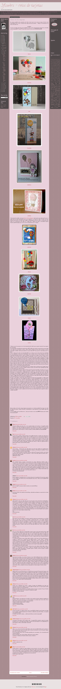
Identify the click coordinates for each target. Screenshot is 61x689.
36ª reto (55, 66)
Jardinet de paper (16, 618)
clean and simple (57, 78)
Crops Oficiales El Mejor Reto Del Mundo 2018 (49, 12)
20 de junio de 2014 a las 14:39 (21, 499)
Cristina (57, 79)
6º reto (54, 76)
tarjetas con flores (55, 104)
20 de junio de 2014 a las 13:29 (20, 490)
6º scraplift (57, 76)
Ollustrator (34, 686)
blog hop (53, 78)
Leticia (54, 92)
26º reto (53, 63)
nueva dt (55, 95)
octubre (4, 47)
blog (3, 12)
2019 (2, 35)
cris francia (54, 79)
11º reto (54, 59)
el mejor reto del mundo (55, 83)
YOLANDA (29, 148)
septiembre (4, 48)
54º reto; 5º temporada (54, 73)
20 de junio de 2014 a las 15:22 (19, 530)
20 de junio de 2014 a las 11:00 (21, 475)
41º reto (57, 68)
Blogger (45, 686)
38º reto (15, 418)
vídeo (52, 107)
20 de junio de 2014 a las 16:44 (24, 569)
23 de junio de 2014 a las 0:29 (22, 609)
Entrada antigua (44, 672)
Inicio (30, 672)
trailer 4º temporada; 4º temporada (55, 105)
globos (18, 418)
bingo (51, 78)
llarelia (14, 490)
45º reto (57, 69)
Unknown (14, 447)
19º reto (54, 60)
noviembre (4, 45)
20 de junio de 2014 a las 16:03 (21, 555)
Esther (14, 424)
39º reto (53, 67)
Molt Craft (15, 609)
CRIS (29, 111)
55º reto (58, 73)
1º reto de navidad (56, 61)
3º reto (56, 67)
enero (4, 88)
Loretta (14, 460)
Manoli (54, 93)
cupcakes (55, 80)
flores (56, 89)
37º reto (58, 66)
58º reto (56, 74)
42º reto (59, 68)
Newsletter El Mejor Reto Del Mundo (35, 14)
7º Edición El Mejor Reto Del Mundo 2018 (13, 12)
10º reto (52, 59)
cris (51, 79)
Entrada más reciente (15, 672)
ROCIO (29, 54)
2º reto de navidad (56, 64)
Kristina (52, 92)
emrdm (56, 88)
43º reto (52, 69)
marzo (4, 85)
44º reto (54, 69)
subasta (52, 103)
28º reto (58, 63)
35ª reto (53, 66)
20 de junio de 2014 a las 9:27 (19, 434)
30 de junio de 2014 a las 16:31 (21, 640)
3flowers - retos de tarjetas (21, 6)
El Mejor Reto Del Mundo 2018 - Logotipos (10, 14)
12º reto (56, 59)
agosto (4, 50)
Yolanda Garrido (16, 569)
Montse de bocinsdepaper (28, 218)
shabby (59, 102)
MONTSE (29, 247)
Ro (13, 530)
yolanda (57, 107)
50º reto (55, 72)
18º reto (52, 60)
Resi (13, 434)
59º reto (58, 74)
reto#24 (56, 99)
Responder (14, 457)
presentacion (58, 96)
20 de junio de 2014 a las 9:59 (21, 447)
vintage (55, 107)
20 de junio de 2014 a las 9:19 (20, 424)
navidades (52, 95)
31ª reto (53, 65)
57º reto (53, 74)
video (59, 106)
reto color (57, 98)
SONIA (29, 318)
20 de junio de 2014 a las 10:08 (21, 460)
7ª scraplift (55, 77)
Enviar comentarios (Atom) (32, 676)
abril (3, 84)
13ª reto (58, 59)
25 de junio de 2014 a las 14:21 (21, 627)
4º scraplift (57, 71)
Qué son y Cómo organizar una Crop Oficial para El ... (31, 12)
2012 (2, 91)
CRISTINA (29, 82)
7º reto (58, 77)
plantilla (52, 96)
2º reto (53, 64)
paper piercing (58, 95)
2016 (2, 39)
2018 (2, 36)
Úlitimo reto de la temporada (3, 64)
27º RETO (55, 63)
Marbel (14, 484)
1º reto (53, 61)
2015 (2, 40)
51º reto (58, 72)
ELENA (29, 342)
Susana (54, 103)
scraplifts (56, 102)
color (59, 78)
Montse (14, 555)
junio (3, 53)
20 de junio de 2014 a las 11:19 (21, 484)
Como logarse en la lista (23, 14)
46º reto (59, 69)
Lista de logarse (46, 14)
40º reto (54, 68)
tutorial (55, 106)
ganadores (57, 90)
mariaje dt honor (57, 93)
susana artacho (58, 103)
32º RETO (55, 65)
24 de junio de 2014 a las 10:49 (24, 618)
